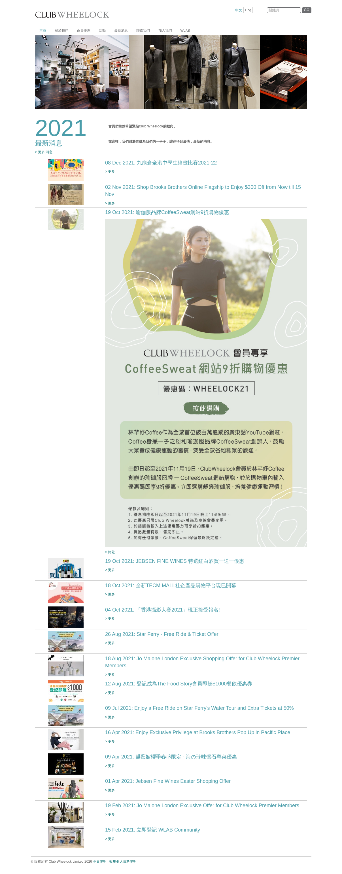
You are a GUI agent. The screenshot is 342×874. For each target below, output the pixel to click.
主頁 (42, 31)
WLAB (185, 31)
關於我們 (61, 31)
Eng (248, 10)
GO (306, 10)
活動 (102, 31)
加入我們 (165, 31)
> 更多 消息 (44, 152)
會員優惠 (83, 31)
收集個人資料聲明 (123, 862)
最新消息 (121, 31)
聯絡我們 (143, 31)
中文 (238, 10)
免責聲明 (100, 862)
